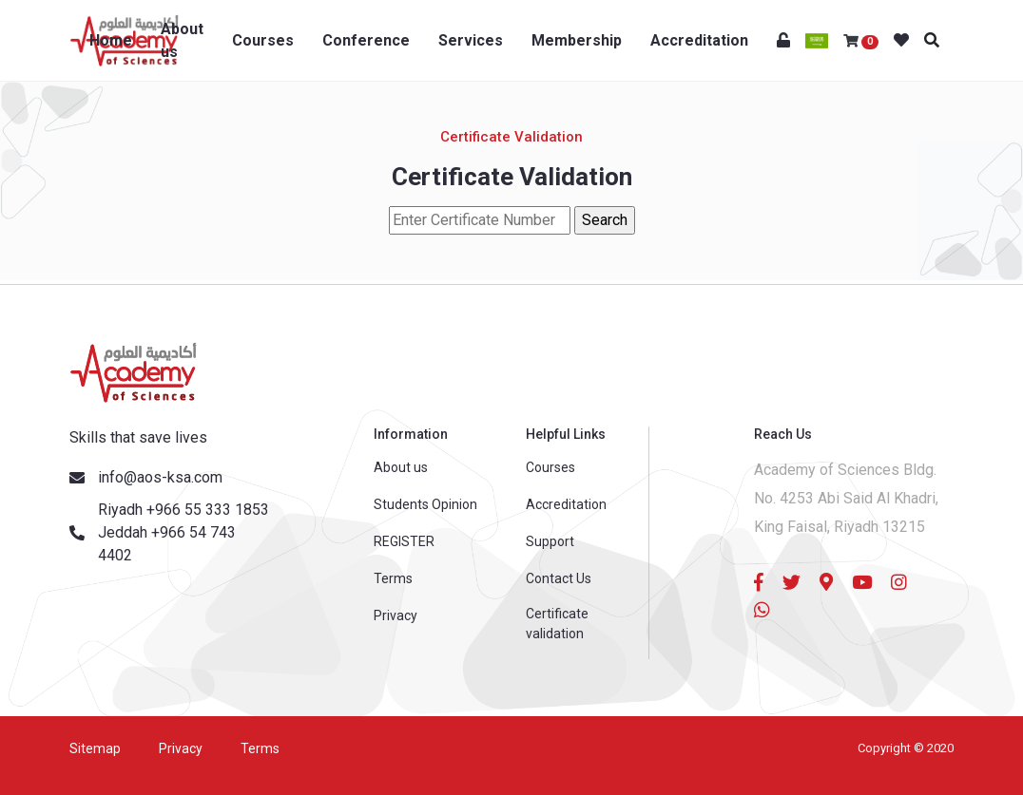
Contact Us (558, 578)
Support (550, 541)
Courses (263, 40)
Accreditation (699, 40)
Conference (366, 40)
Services (470, 40)
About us (182, 40)
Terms (393, 578)
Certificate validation (557, 623)
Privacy (395, 615)
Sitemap (95, 748)
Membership (576, 40)
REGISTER (404, 541)
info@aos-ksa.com (160, 477)
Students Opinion (425, 504)
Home (110, 40)
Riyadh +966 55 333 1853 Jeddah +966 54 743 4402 (183, 532)
